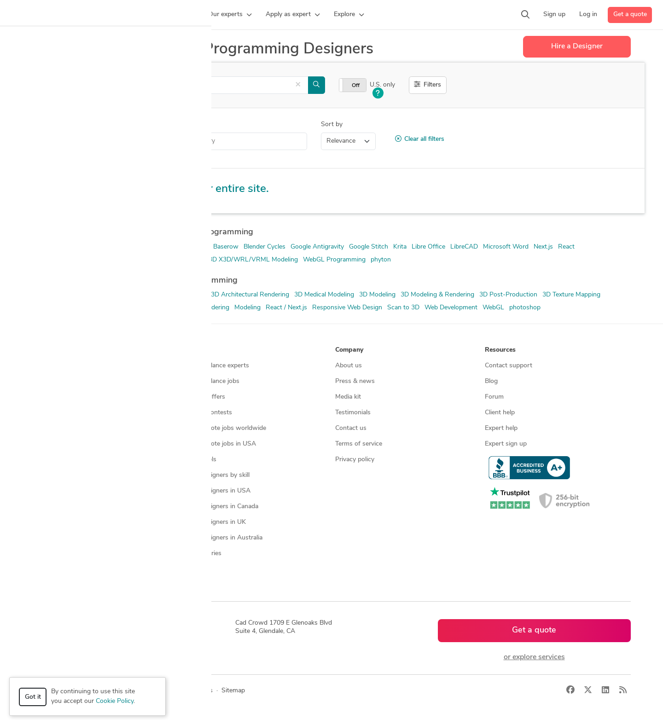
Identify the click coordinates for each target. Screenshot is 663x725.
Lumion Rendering (202, 307)
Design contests (59, 397)
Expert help (501, 428)
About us (348, 365)
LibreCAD (464, 247)
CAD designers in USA (218, 490)
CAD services (55, 412)
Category (45, 124)
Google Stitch (368, 247)
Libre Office (428, 247)
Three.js (179, 259)
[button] (177, 14)
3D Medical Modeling (324, 294)
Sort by (332, 124)
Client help (500, 412)
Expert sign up (506, 444)
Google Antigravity (317, 247)
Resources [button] (500, 350)
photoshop (525, 307)
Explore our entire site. (212, 189)
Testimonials (353, 412)
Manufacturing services (69, 459)
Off (356, 85)
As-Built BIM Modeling (98, 307)
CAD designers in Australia (224, 537)
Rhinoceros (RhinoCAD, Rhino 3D (81, 259)
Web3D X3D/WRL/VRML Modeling (246, 259)
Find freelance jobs (212, 381)
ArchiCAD (47, 307)
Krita (400, 247)
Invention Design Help (82, 141)
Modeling (247, 307)
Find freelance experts (217, 365)
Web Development (451, 307)
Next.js (543, 247)
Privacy (176, 690)
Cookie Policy (115, 701)
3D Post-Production (508, 294)
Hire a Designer (577, 46)
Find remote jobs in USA (221, 444)
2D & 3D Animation (60, 294)
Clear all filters (419, 139)
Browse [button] (197, 350)
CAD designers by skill (218, 475)
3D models (201, 459)
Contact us (350, 428)
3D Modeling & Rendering (437, 294)
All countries (203, 553)
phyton (381, 259)
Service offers (205, 397)
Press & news (355, 381)
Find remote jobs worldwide (226, 428)
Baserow (225, 247)
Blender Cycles (264, 247)
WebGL (493, 307)
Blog (491, 381)
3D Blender (48, 247)
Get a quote (630, 14)
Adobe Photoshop (149, 247)
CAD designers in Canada (222, 506)
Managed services (61, 381)
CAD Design (153, 307)
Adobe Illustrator (94, 247)
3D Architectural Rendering (250, 294)
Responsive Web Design (347, 307)
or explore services (534, 657)
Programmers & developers (75, 444)
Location (149, 124)
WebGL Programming (334, 259)
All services (52, 475)
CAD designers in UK (216, 522)
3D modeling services (67, 428)
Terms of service (358, 444)
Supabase (149, 259)
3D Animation (186, 294)
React (566, 247)
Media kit (348, 397)
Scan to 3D (403, 307)
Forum (494, 397)
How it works (56, 365)
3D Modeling (377, 294)
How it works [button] (56, 350)
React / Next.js (286, 307)
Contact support (508, 365)
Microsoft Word (506, 247)
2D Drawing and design (127, 294)
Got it (33, 697)
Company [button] (349, 350)
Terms (204, 690)
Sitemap (197, 569)
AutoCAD (194, 247)
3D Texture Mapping (571, 294)
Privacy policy (354, 459)
